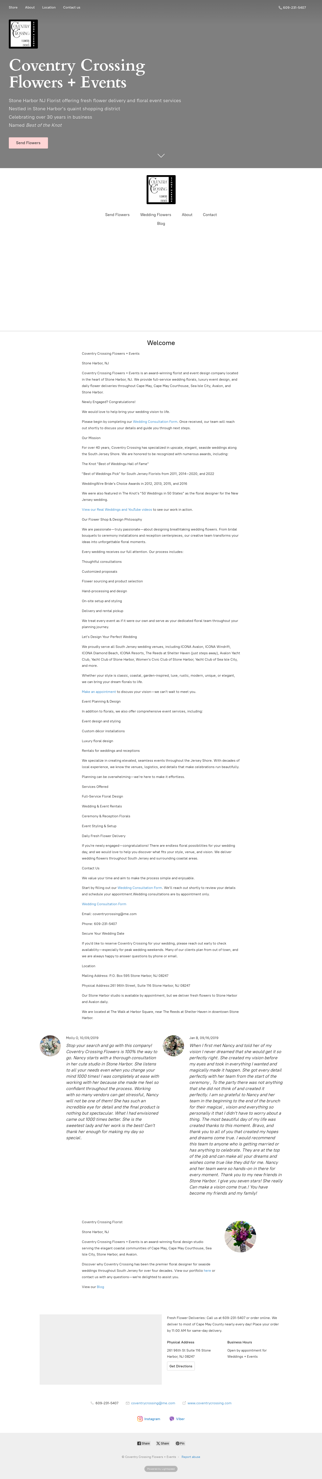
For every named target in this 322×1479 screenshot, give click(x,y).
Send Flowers (117, 214)
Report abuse (191, 1457)
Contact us (71, 7)
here (207, 1270)
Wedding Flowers (155, 214)
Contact (210, 214)
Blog (161, 223)
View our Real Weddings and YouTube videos (117, 509)
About (30, 7)
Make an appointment (99, 692)
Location (49, 7)
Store (13, 7)
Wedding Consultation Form (155, 422)
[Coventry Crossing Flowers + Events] (161, 189)
